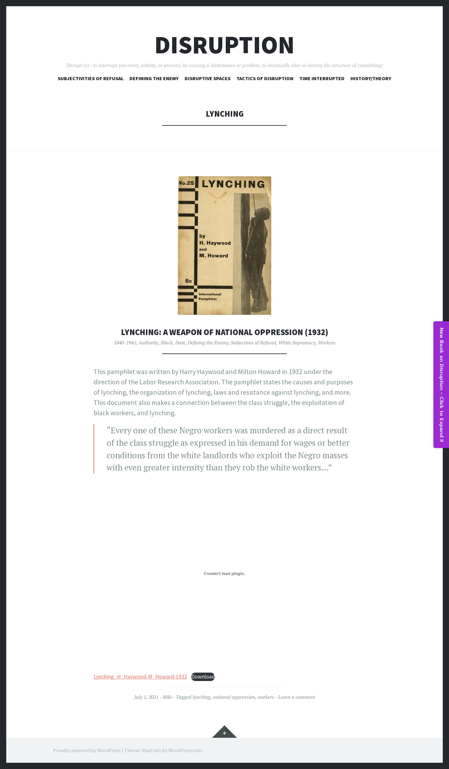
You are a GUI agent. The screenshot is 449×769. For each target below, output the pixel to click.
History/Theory (370, 78)
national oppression (234, 697)
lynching (201, 697)
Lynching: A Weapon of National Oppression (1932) (224, 332)
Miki (167, 697)
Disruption (224, 44)
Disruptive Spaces (207, 78)
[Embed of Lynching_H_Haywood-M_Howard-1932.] (224, 573)
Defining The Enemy (154, 78)
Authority (148, 342)
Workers (327, 342)
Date (180, 342)
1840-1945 (125, 342)
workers (266, 697)
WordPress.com (185, 750)
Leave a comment (296, 697)
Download (203, 676)
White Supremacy (297, 342)
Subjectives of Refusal (253, 342)
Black (167, 342)
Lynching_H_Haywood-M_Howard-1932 (140, 676)
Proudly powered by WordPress (87, 750)
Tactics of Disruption (264, 78)
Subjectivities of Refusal (90, 78)
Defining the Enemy (208, 342)
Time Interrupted (322, 78)
